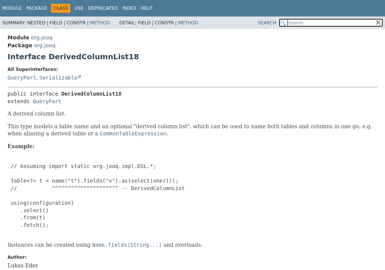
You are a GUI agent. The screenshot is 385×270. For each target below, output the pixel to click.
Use (78, 8)
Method (100, 23)
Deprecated (103, 8)
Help (146, 8)
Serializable (58, 78)
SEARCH (267, 23)
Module (12, 8)
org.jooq (41, 37)
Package (36, 8)
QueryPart (22, 78)
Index (129, 8)
